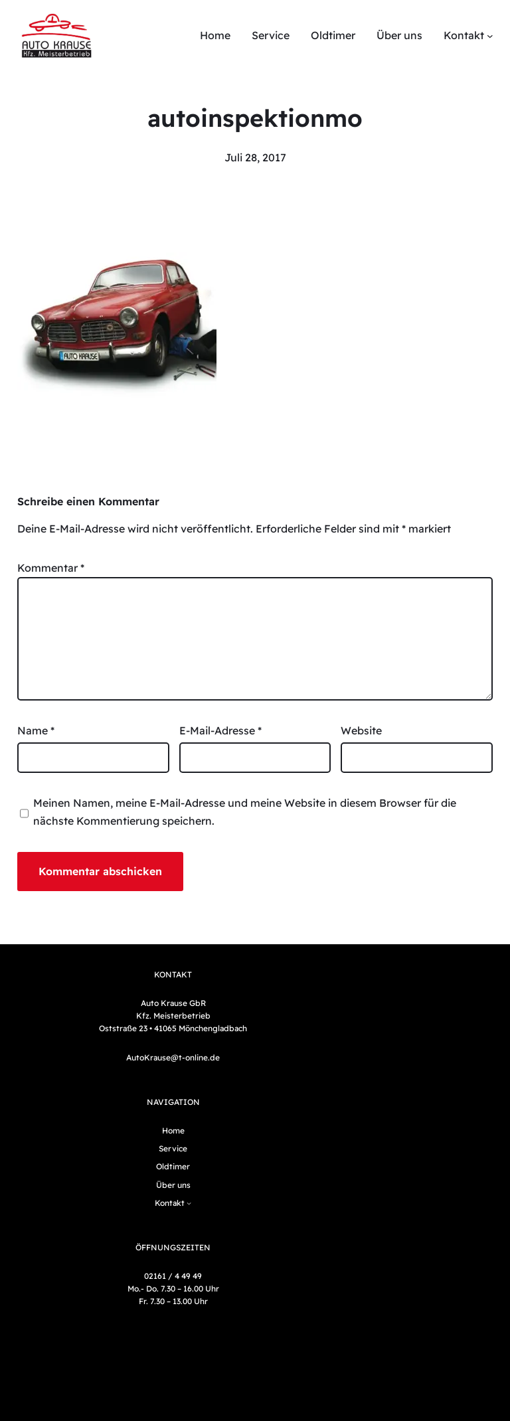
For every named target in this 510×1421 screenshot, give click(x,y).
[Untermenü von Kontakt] (490, 36)
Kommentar (50, 567)
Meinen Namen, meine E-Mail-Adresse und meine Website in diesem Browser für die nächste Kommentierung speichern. (244, 811)
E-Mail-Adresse (220, 730)
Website (361, 730)
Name (35, 730)
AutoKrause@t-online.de (173, 1057)
